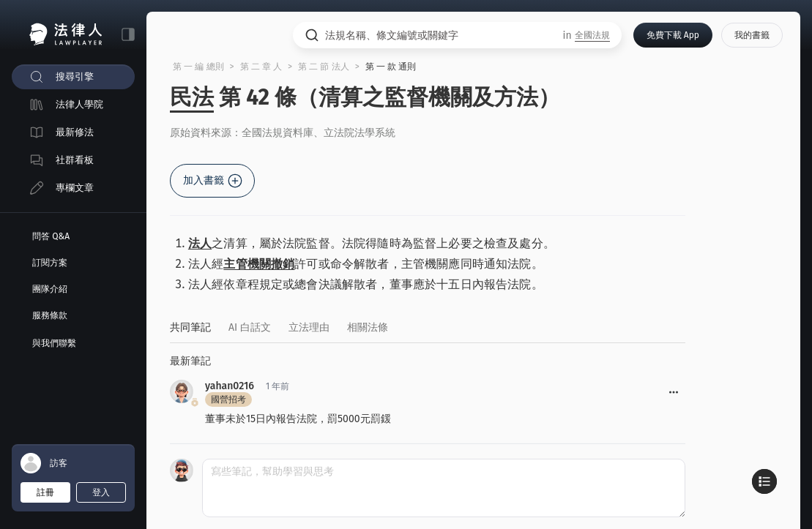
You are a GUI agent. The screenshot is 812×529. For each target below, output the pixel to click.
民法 (192, 97)
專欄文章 (75, 187)
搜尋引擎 (75, 76)
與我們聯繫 (54, 343)
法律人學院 (79, 104)
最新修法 (75, 132)
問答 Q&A (51, 236)
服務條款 (49, 315)
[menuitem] (73, 76)
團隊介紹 (49, 289)
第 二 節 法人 (323, 66)
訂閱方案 (49, 263)
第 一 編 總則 (198, 66)
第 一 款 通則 (391, 66)
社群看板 (75, 159)
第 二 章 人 (261, 66)
